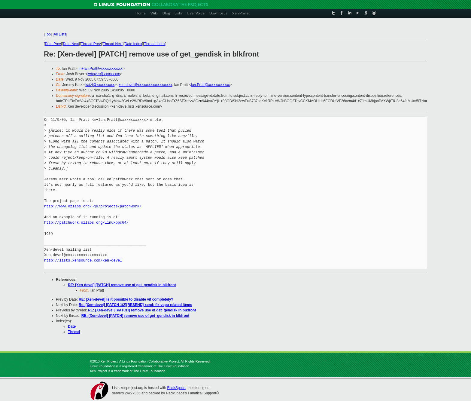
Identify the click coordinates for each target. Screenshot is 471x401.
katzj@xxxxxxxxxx (99, 85)
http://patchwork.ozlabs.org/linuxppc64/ (86, 222)
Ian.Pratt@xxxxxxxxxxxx (210, 85)
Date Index (133, 44)
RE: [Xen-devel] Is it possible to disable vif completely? (126, 299)
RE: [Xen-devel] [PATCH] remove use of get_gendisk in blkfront (122, 285)
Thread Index (155, 44)
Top (47, 34)
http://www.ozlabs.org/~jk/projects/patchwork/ (92, 206)
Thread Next (113, 44)
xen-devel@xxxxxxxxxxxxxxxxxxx (145, 85)
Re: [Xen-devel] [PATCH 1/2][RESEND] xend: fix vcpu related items (135, 305)
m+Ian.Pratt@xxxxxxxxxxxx (100, 68)
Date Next (71, 44)
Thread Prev (91, 44)
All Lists (60, 34)
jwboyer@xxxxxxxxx (103, 74)
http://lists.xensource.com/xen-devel (83, 260)
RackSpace (176, 388)
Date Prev (53, 44)
